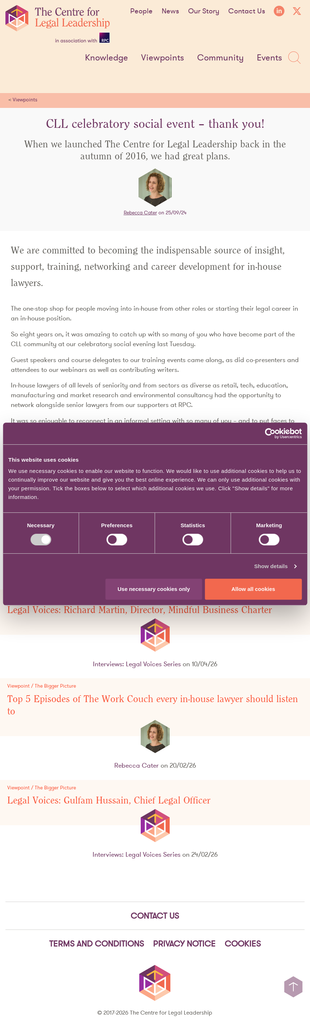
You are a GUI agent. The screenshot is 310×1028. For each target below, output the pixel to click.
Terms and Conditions (96, 944)
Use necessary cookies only (154, 589)
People (141, 10)
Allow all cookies (253, 589)
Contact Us (246, 10)
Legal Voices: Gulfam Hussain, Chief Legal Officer (109, 801)
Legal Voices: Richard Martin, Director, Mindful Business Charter (139, 610)
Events (269, 58)
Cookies (243, 944)
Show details (271, 566)
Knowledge (106, 58)
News (170, 10)
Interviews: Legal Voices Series (137, 664)
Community (220, 58)
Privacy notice (184, 944)
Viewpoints (162, 58)
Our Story (203, 10)
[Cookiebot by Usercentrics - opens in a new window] (270, 433)
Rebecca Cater (140, 212)
